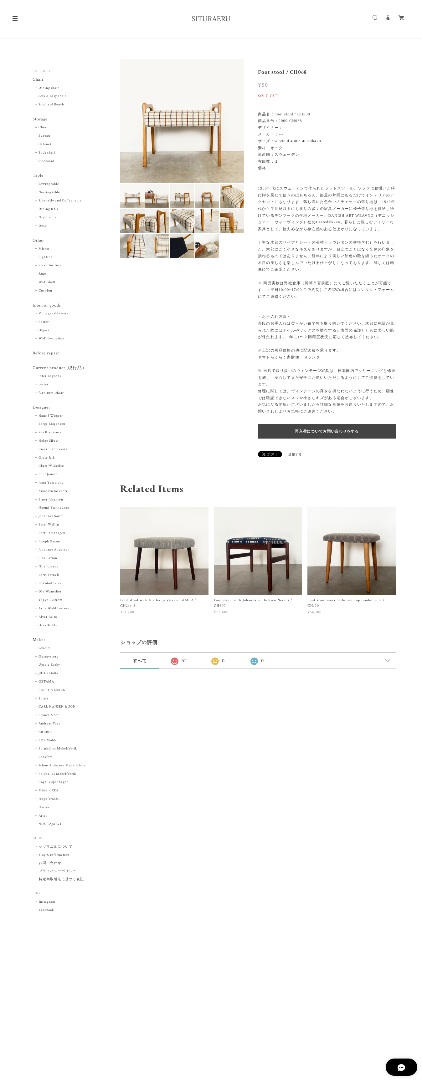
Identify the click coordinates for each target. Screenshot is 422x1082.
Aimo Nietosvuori (53, 492)
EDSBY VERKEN (52, 691)
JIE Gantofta (49, 674)
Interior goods (47, 305)
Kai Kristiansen (51, 433)
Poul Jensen (48, 475)
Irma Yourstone (51, 484)
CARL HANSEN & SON (57, 708)
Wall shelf (47, 283)
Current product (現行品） (59, 368)
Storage (40, 119)
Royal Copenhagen (54, 783)
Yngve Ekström (51, 601)
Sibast (43, 699)
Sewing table (49, 184)
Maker (39, 641)
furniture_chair (51, 394)
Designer (41, 408)
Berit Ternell (49, 576)
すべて (140, 660)
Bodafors (46, 758)
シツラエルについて (56, 848)
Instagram (47, 903)
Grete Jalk (47, 458)
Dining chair (49, 88)
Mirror (44, 249)
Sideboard (46, 161)
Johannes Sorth (51, 517)
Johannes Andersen (54, 551)
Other (38, 241)
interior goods (50, 377)
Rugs (43, 274)
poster (44, 385)
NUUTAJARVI (50, 825)
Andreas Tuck (50, 725)
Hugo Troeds (49, 800)
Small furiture (50, 266)
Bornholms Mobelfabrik (58, 750)
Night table (48, 218)
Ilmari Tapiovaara (53, 450)
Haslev (44, 808)
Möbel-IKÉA (49, 792)
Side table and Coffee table (60, 201)
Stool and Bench (51, 105)
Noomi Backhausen (54, 509)
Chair (38, 79)
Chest (43, 127)
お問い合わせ (50, 864)
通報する (295, 455)
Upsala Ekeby (49, 666)
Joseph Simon (49, 542)
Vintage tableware (54, 314)
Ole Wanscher (50, 593)
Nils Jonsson (49, 568)
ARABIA (45, 733)
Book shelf (47, 153)
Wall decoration (51, 339)
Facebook (46, 911)
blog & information (54, 856)
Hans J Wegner (51, 416)
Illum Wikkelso (51, 467)
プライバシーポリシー (57, 872)
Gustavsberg (49, 657)
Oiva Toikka (48, 626)
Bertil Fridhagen (52, 534)
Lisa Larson (48, 559)
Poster (44, 322)
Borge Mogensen (52, 425)
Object (44, 331)
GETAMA (46, 683)
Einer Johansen (51, 500)
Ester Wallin (49, 526)
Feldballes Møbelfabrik (57, 775)
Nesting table (49, 192)
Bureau (44, 136)
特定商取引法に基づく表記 (61, 880)
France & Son (49, 716)
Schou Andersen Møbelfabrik (62, 767)
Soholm (45, 649)
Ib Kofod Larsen (51, 584)
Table (38, 176)
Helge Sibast (49, 442)
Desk (43, 226)
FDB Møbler (49, 741)
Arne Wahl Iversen (54, 609)
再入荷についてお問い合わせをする (327, 431)
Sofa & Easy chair (52, 96)
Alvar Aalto (48, 618)
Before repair (46, 354)
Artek (43, 817)
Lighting (46, 257)
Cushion (45, 291)
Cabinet (45, 144)
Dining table (49, 209)
